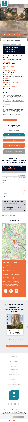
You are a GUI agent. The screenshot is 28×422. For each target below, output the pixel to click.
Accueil (4, 40)
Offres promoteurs (14, 374)
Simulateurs (14, 377)
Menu (25, 2)
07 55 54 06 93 (8, 267)
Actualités (14, 358)
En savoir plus (21, 175)
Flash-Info (14, 387)
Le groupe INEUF (14, 353)
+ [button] (4, 225)
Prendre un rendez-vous (14, 151)
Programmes (10, 40)
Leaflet (23, 259)
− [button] (4, 227)
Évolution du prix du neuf (14, 382)
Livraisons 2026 (14, 369)
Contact (14, 363)
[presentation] (4, 327)
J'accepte (18, 416)
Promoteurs (14, 379)
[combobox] (5, 138)
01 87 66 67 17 (8, 265)
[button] (8, 339)
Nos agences (14, 356)
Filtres (24, 6)
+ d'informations (14, 145)
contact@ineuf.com (9, 270)
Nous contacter (10, 120)
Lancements (14, 372)
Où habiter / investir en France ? (14, 384)
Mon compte (14, 366)
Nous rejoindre (14, 361)
